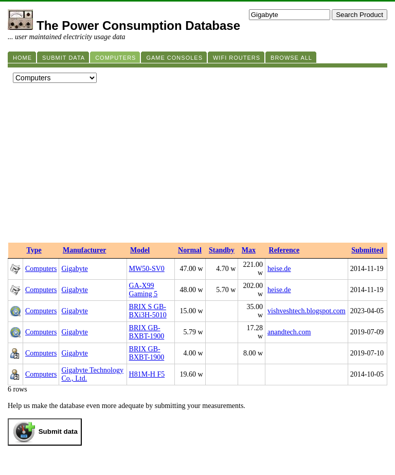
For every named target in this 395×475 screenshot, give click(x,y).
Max (249, 250)
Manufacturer (84, 250)
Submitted (367, 250)
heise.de (279, 269)
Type (34, 250)
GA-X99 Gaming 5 (143, 290)
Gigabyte (74, 269)
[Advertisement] (197, 165)
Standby (222, 250)
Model (140, 250)
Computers (41, 269)
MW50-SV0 (147, 269)
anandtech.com (289, 332)
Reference (284, 250)
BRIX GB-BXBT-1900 (147, 332)
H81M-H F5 (147, 374)
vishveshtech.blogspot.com (306, 311)
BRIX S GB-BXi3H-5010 (148, 311)
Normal (190, 250)
